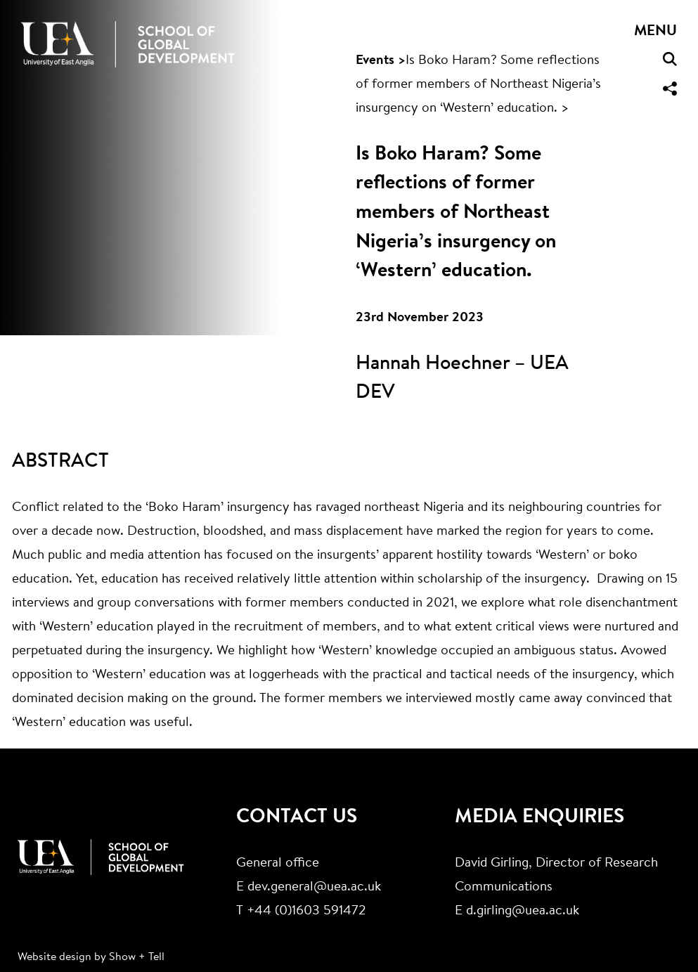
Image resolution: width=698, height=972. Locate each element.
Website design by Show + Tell (91, 957)
